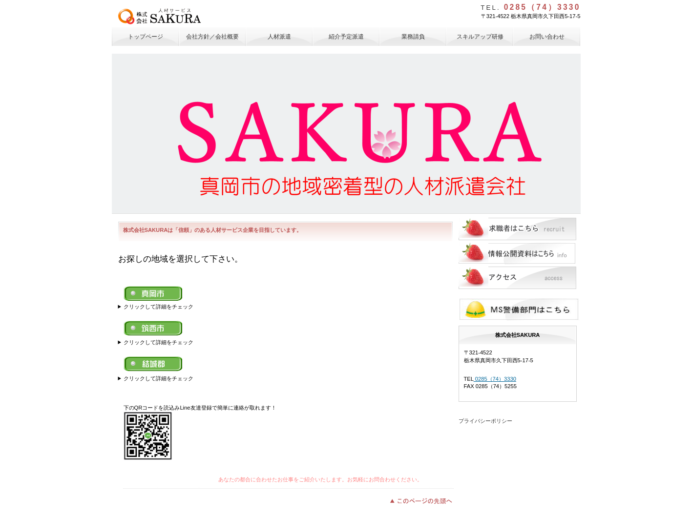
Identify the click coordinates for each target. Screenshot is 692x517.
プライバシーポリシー (485, 421)
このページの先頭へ (424, 500)
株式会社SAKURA (190, 16)
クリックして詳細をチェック (158, 307)
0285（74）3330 (495, 379)
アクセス (517, 278)
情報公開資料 (517, 253)
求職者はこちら (517, 229)
